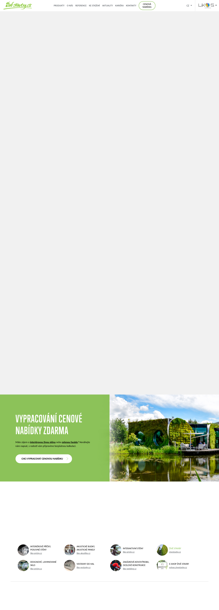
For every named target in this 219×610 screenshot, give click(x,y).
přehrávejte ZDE (118, 202)
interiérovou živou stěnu (43, 442)
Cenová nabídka (146, 5)
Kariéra (119, 5)
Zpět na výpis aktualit (109, 366)
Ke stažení (94, 5)
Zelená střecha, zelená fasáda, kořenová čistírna (18, 5)
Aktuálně (81, 32)
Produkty (59, 5)
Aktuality (107, 5)
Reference (81, 5)
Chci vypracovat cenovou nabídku (42, 458)
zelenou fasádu (70, 442)
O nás (70, 5)
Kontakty (131, 5)
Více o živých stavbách (109, 339)
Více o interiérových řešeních (109, 349)
